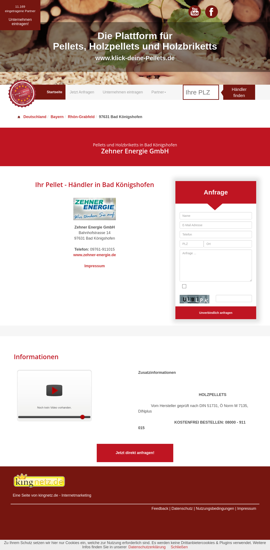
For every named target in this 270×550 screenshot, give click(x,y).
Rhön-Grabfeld (81, 117)
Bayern (57, 117)
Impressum (94, 266)
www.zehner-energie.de (94, 255)
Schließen (179, 547)
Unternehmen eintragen (123, 92)
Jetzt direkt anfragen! (135, 453)
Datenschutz (182, 508)
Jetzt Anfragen (82, 92)
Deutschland (31, 117)
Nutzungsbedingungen (215, 508)
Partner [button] (158, 92)
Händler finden (239, 92)
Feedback (160, 508)
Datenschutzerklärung (147, 547)
